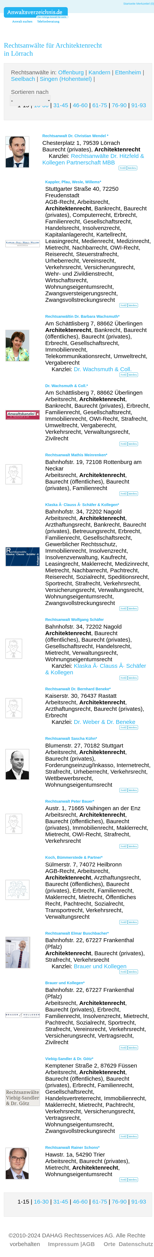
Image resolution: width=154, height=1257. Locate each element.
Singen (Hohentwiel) (66, 79)
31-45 (60, 105)
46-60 (80, 105)
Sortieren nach (30, 92)
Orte (110, 1244)
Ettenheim (128, 72)
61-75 (99, 105)
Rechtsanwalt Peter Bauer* (69, 801)
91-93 (138, 105)
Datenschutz (136, 1244)
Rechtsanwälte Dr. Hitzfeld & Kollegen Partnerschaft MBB (93, 159)
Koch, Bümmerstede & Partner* (74, 857)
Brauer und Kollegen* (65, 983)
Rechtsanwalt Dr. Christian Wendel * (75, 136)
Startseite (129, 3)
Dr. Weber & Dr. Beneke (104, 722)
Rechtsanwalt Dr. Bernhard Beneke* (78, 689)
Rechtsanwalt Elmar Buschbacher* (77, 933)
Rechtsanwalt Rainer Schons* (72, 1147)
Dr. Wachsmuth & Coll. (103, 369)
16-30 (41, 1201)
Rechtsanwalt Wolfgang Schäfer (74, 619)
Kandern (99, 72)
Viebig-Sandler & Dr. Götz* (69, 1059)
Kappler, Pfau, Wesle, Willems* (73, 182)
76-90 (119, 105)
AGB (88, 1244)
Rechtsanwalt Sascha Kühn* (71, 738)
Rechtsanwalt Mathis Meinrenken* (76, 455)
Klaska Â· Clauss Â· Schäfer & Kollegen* (82, 505)
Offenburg (71, 72)
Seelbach (23, 79)
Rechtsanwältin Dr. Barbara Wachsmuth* (82, 316)
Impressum (63, 1244)
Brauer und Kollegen (100, 966)
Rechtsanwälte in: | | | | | (77, 75)
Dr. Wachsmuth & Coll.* (66, 386)
